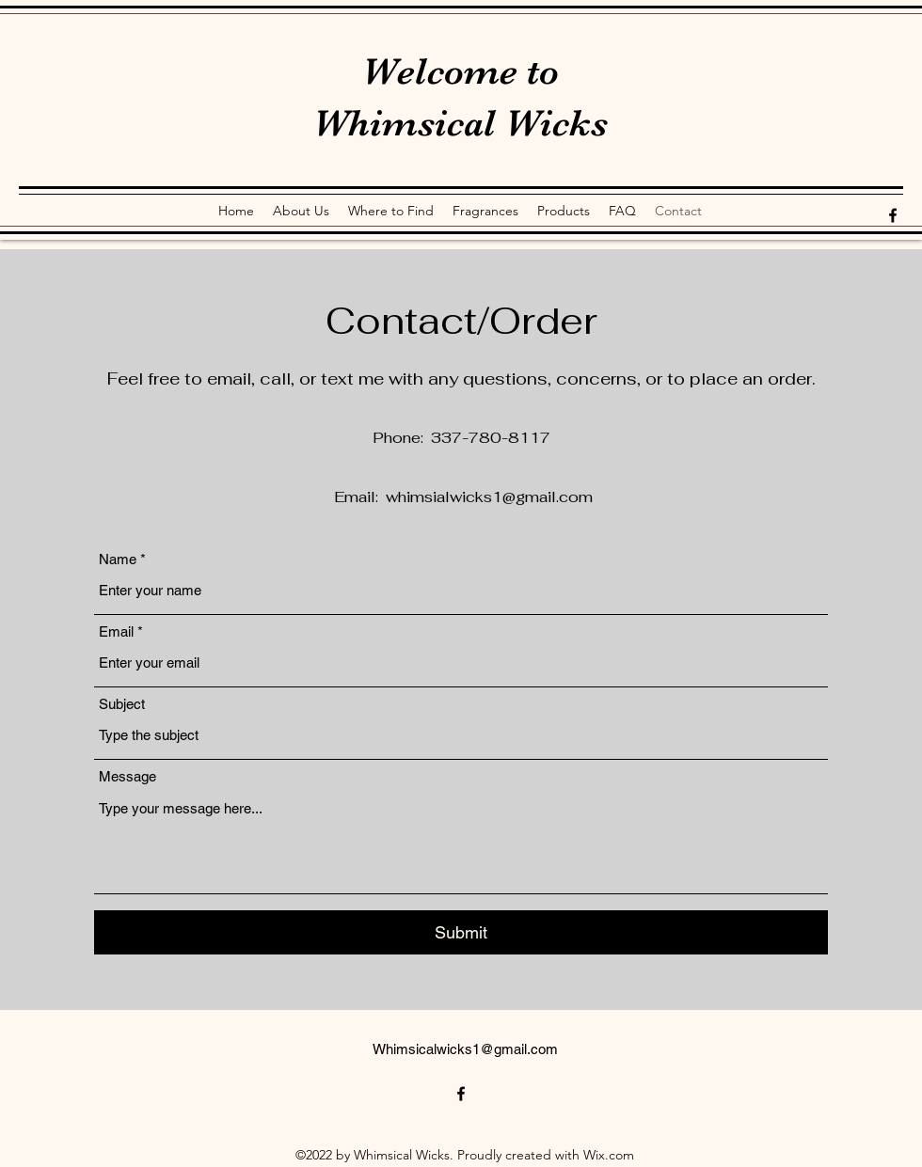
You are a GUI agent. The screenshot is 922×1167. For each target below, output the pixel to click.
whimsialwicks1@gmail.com (489, 497)
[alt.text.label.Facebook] (892, 215)
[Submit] (461, 932)
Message (127, 776)
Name (117, 559)
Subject (122, 704)
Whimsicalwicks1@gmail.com (465, 1049)
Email (116, 631)
